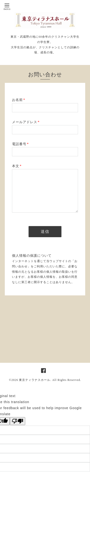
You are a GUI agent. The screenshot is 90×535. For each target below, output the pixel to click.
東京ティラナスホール (34, 380)
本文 (17, 166)
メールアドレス (26, 122)
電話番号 (20, 144)
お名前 (18, 100)
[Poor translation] (17, 421)
